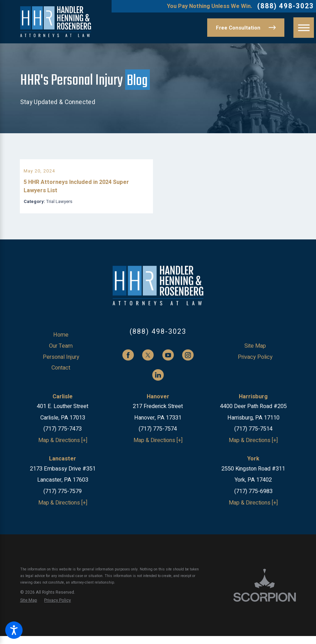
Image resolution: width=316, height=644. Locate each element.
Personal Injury (61, 365)
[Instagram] (188, 363)
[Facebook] (128, 363)
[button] (14, 630)
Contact (60, 376)
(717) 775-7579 (62, 499)
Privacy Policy (255, 365)
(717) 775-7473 (62, 437)
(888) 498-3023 (285, 6)
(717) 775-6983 (253, 499)
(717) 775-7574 (158, 437)
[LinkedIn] (158, 383)
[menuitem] (61, 343)
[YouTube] (168, 363)
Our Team (61, 354)
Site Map (255, 354)
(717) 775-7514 (253, 437)
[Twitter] (148, 363)
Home (60, 343)
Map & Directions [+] (62, 448)
